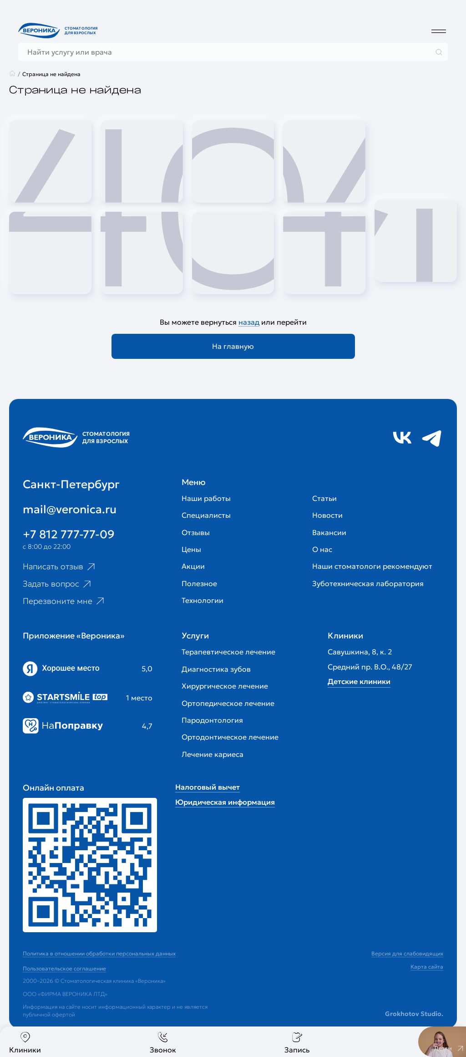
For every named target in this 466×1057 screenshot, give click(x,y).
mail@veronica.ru (69, 509)
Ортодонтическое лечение (230, 736)
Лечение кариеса (212, 754)
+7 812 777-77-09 (69, 534)
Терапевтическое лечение (228, 651)
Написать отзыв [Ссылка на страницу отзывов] (60, 566)
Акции (193, 566)
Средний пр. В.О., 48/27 (370, 666)
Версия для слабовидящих (407, 953)
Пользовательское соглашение (64, 968)
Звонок (163, 1042)
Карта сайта (426, 966)
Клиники (25, 1042)
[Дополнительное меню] (439, 31)
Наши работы (206, 498)
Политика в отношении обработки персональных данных (99, 953)
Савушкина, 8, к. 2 (360, 651)
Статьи (324, 498)
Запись (296, 1042)
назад (248, 322)
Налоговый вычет (207, 786)
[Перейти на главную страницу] (59, 30)
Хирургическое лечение (225, 685)
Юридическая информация (225, 802)
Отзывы (196, 532)
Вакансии (329, 532)
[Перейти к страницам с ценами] (90, 865)
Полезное (199, 583)
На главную (233, 346)
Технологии (202, 600)
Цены (191, 549)
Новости (327, 515)
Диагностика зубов (216, 669)
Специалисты (206, 515)
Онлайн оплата (53, 787)
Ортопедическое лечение (228, 703)
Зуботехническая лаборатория (368, 583)
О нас (322, 549)
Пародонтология (212, 720)
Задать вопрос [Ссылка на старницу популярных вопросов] (58, 583)
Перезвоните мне (64, 601)
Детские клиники (359, 681)
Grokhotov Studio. (414, 1014)
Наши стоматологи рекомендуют (372, 566)
